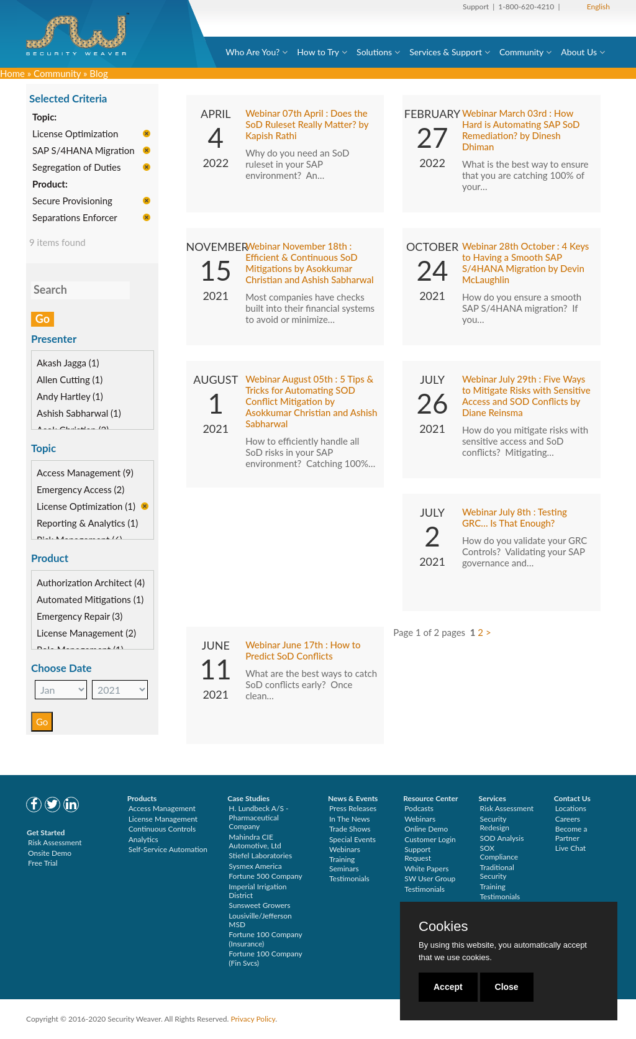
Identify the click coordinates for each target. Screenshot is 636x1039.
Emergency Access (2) (80, 490)
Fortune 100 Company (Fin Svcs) (265, 958)
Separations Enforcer (74, 218)
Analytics (143, 839)
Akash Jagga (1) (68, 364)
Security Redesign (494, 823)
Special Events (352, 839)
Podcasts (419, 808)
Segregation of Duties (76, 168)
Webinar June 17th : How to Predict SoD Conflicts (302, 651)
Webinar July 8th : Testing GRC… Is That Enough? (514, 518)
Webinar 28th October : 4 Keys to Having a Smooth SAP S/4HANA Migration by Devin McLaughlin (525, 263)
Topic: (44, 118)
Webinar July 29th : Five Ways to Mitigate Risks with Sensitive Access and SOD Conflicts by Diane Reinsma (526, 396)
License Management (163, 818)
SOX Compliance (498, 852)
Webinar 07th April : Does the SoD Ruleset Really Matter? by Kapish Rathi (306, 125)
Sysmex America (255, 866)
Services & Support (445, 52)
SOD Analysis (501, 838)
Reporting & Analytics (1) (87, 524)
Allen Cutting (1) (69, 380)
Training (492, 886)
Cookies (443, 926)
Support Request (417, 854)
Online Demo (426, 828)
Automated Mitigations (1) (90, 600)
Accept (448, 987)
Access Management (162, 808)
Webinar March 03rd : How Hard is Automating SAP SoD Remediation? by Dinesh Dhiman (521, 130)
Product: (50, 185)
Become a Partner (571, 833)
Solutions (374, 52)
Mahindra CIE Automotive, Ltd (255, 841)
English (598, 6)
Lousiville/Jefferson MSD (260, 920)
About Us (579, 52)
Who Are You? (252, 52)
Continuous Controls (162, 828)
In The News (349, 818)
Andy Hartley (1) (70, 397)
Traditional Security (496, 872)
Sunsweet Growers (259, 905)
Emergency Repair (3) (79, 616)
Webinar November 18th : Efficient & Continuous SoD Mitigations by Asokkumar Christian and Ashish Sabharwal (309, 263)
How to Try (318, 52)
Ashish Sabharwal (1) (79, 414)
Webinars (344, 849)
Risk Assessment (55, 842)
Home (12, 73)
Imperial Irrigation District (257, 891)
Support (476, 6)
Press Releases (352, 808)
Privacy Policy (252, 1018)
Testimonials (349, 878)
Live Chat (570, 848)
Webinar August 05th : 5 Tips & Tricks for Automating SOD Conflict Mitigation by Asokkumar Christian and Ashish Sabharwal (311, 402)
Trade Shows (350, 828)
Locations (570, 808)
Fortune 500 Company (265, 876)
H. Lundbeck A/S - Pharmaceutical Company (258, 817)
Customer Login (430, 839)
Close (507, 987)
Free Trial (43, 863)
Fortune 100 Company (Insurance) (265, 939)
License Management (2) (86, 633)
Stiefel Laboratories (260, 855)
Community (521, 52)
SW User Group (429, 878)
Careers (567, 818)
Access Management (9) (85, 473)
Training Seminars (344, 864)
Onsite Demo (49, 853)
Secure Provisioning (72, 201)
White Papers (426, 868)
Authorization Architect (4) (91, 583)
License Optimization (75, 134)
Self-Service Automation (168, 849)
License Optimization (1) (86, 507)
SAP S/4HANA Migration (83, 151)
